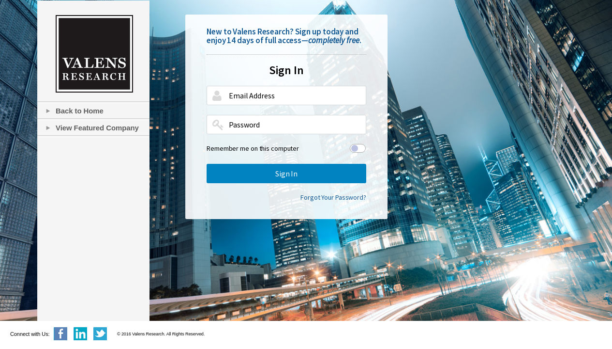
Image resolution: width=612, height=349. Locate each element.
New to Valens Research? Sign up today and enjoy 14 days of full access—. (284, 36)
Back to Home (80, 111)
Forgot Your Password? (333, 197)
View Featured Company (97, 128)
